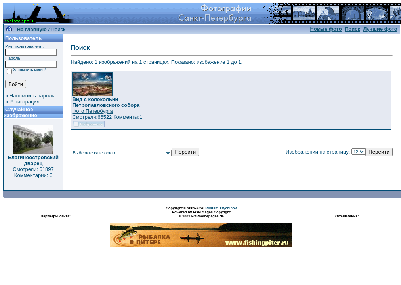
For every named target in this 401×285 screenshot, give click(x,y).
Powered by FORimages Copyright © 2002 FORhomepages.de (201, 214)
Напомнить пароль (32, 96)
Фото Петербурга (92, 111)
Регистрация (25, 101)
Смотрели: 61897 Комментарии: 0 (33, 172)
